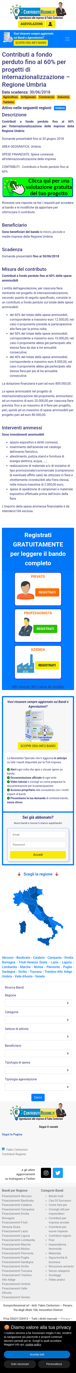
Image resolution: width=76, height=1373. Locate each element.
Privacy (65, 1318)
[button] (51, 24)
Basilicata (23, 957)
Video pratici (57, 1279)
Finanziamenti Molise (16, 1249)
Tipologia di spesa (17, 1062)
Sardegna (8, 972)
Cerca (38, 1097)
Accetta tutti (37, 1354)
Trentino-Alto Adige (58, 972)
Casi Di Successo (60, 1200)
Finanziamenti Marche (16, 1244)
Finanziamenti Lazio (15, 1231)
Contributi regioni (60, 1235)
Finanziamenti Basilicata (18, 1200)
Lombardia (9, 967)
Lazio (54, 962)
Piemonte (53, 967)
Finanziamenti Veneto (16, 1297)
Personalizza (54, 1364)
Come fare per (58, 1205)
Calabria (38, 957)
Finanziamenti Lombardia (18, 1240)
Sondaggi (55, 1275)
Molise (38, 967)
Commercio (46, 97)
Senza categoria (59, 1271)
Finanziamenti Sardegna (17, 1262)
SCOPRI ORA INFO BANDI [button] (30, 42)
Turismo (8, 102)
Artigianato (28, 97)
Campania (55, 957)
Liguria (67, 962)
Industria (63, 97)
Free (51, 1240)
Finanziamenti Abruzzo (17, 1196)
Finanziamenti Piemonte (18, 1253)
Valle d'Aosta (24, 976)
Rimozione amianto (61, 1266)
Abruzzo (7, 957)
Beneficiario (13, 1046)
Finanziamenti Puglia (15, 1257)
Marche (25, 967)
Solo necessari (20, 1364)
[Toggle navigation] (67, 39)
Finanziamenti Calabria (17, 1205)
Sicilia (22, 972)
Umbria (60, 108)
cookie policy (33, 1344)
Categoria (11, 1012)
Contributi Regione (14, 1154)
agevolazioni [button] (32, 24)
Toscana (36, 972)
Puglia (67, 967)
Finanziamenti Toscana (17, 1271)
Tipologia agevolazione (21, 1079)
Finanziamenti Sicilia (15, 1266)
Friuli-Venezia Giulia (33, 962)
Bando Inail (56, 1196)
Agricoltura (10, 97)
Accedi (38, 855)
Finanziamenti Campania (18, 1209)
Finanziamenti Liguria (16, 1235)
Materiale (55, 1253)
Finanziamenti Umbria (16, 1284)
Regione (10, 995)
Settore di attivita (16, 1029)
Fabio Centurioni (17, 1149)
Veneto (40, 976)
